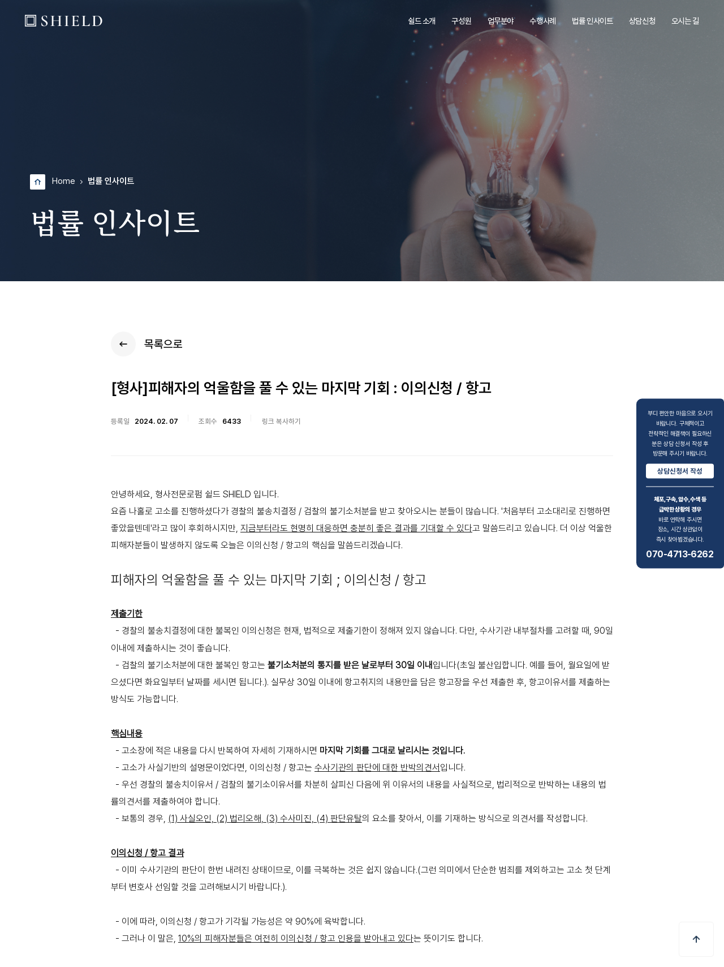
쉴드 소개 (422, 20)
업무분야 (501, 20)
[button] (696, 939)
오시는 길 (685, 20)
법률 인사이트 (592, 20)
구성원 (461, 20)
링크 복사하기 (281, 421)
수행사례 (542, 20)
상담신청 (642, 20)
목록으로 (147, 344)
